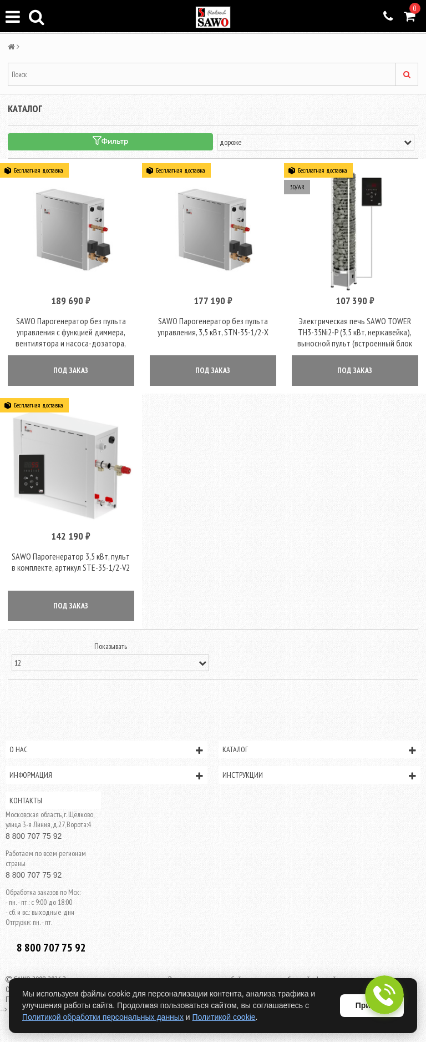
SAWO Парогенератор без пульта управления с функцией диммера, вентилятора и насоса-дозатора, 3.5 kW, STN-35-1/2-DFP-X (71, 337)
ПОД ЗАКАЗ (70, 370)
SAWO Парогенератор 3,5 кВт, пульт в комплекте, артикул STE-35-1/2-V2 (71, 562)
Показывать (110, 646)
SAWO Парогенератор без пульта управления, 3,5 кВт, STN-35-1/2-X (213, 326)
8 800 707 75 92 (34, 836)
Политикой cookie (224, 1017)
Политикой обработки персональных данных (103, 1017)
